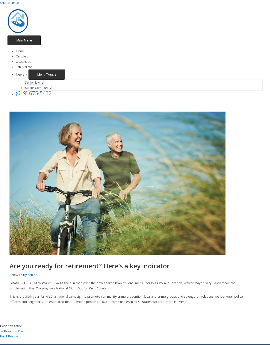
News (20, 74)
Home (20, 51)
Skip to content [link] (11, 2)
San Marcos (24, 67)
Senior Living (34, 82)
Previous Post (12, 331)
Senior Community (38, 87)
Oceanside (23, 61)
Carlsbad (22, 56)
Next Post (9, 336)
